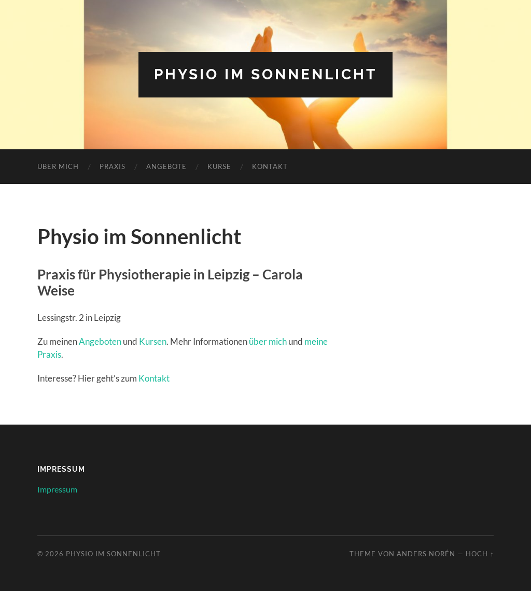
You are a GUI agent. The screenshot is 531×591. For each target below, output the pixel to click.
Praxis (112, 166)
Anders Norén (426, 554)
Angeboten (100, 341)
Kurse (219, 166)
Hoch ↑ (480, 554)
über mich (268, 341)
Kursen (152, 341)
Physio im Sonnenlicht (265, 74)
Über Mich (58, 166)
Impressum (57, 489)
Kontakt (270, 166)
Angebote (166, 166)
